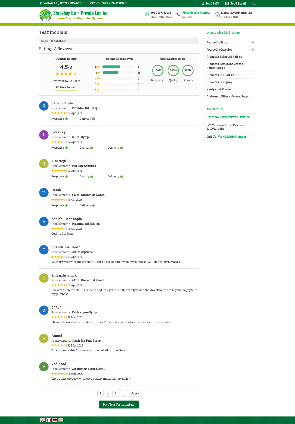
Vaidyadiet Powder (219, 89)
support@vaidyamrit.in (236, 12)
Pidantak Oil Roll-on (220, 75)
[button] (196, 12)
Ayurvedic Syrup (217, 42)
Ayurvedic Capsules (219, 49)
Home (44, 40)
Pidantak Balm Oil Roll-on (225, 57)
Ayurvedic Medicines (223, 33)
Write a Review (66, 87)
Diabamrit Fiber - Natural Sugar (228, 96)
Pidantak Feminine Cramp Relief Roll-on (225, 66)
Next (135, 393)
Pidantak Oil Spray (219, 82)
